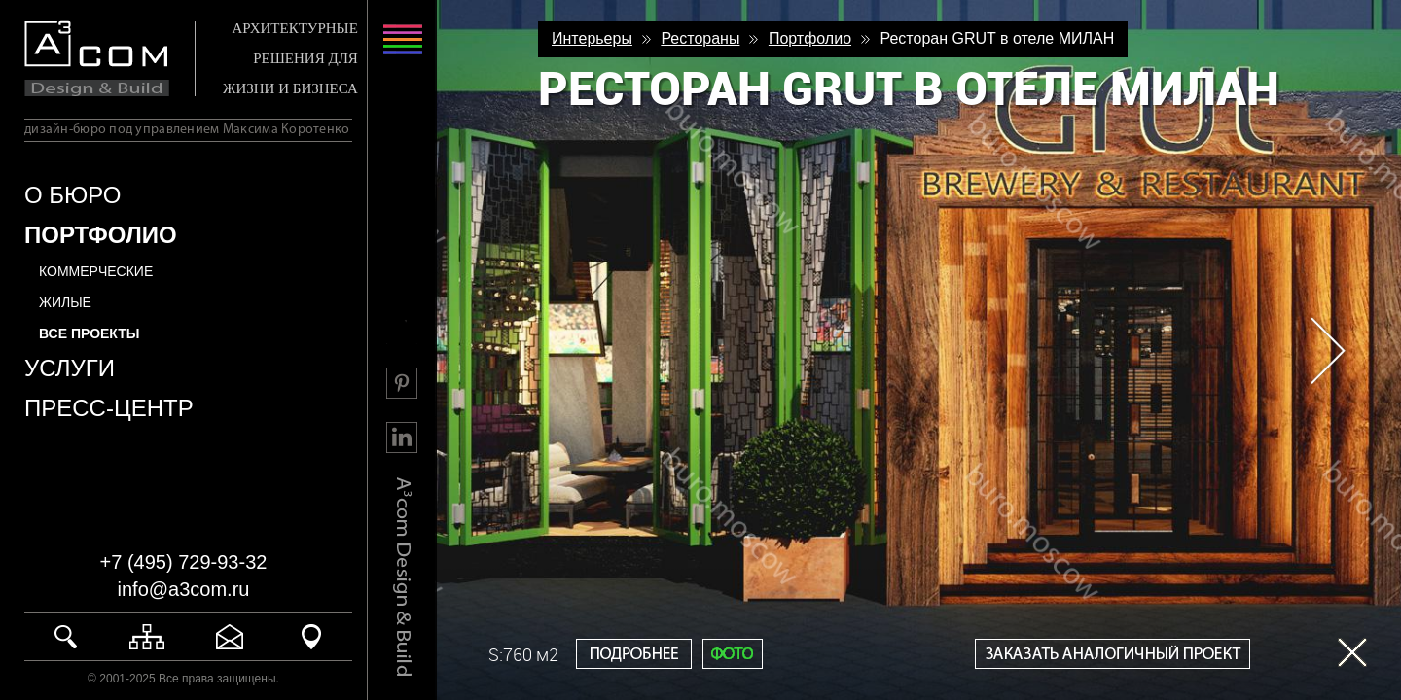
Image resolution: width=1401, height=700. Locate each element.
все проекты (89, 333)
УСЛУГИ (69, 368)
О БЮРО (72, 195)
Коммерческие (96, 271)
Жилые (65, 302)
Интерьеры (592, 38)
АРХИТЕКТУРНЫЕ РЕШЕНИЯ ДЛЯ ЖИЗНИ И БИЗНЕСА (290, 58)
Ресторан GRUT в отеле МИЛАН (997, 38)
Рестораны (700, 38)
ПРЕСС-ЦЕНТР (109, 408)
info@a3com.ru (184, 589)
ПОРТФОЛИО (100, 235)
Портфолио (810, 38)
